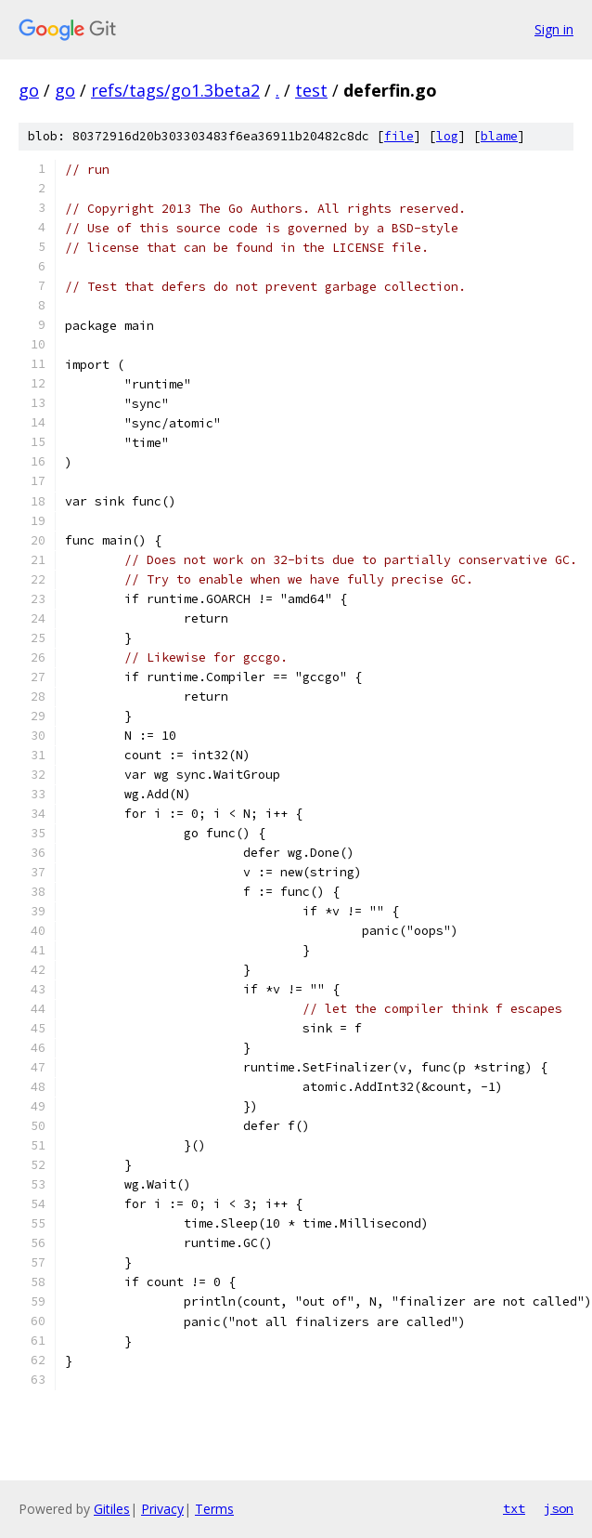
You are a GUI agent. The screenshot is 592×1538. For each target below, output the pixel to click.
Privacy (162, 1509)
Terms (214, 1509)
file (399, 136)
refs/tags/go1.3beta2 (175, 90)
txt (514, 1508)
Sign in (553, 29)
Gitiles (112, 1509)
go (29, 90)
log (447, 136)
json (558, 1508)
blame (499, 136)
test (311, 90)
